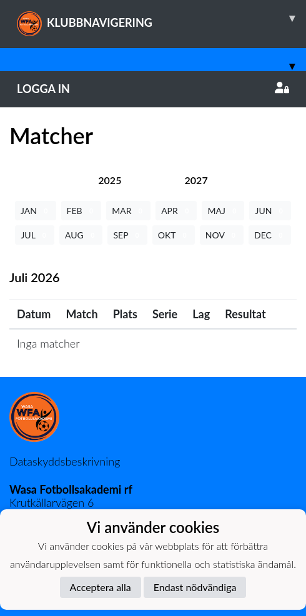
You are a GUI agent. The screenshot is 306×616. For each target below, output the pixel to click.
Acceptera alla (100, 587)
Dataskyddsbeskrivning (64, 461)
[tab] (109, 180)
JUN (270, 210)
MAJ (223, 210)
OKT (173, 235)
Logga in (153, 88)
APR (176, 210)
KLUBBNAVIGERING (161, 18)
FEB (81, 210)
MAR (128, 210)
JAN (36, 210)
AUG (81, 235)
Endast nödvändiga (195, 587)
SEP (127, 235)
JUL (35, 235)
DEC (269, 235)
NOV (221, 235)
